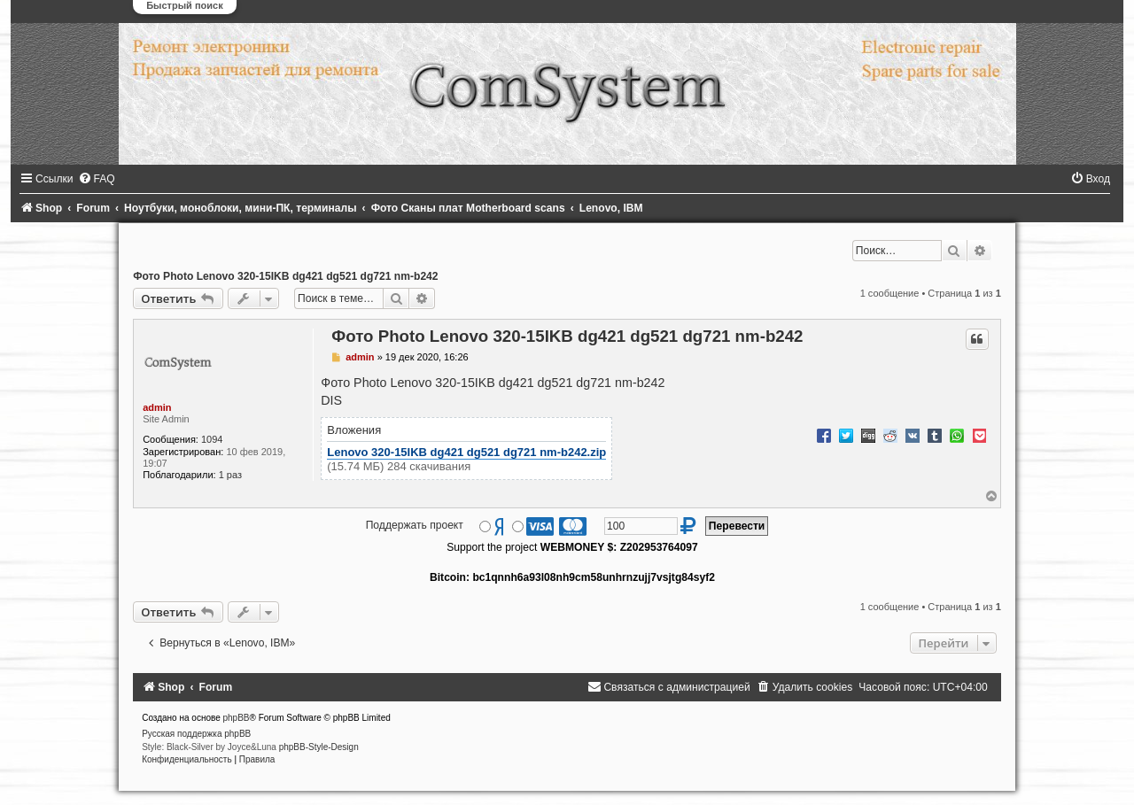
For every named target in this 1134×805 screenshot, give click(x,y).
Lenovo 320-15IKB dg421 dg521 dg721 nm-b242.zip (466, 452)
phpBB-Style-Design (319, 747)
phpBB (236, 718)
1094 (211, 439)
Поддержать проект (414, 525)
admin (157, 407)
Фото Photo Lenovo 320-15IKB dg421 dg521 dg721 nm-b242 (285, 276)
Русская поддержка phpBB (196, 734)
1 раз (230, 474)
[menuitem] (96, 179)
